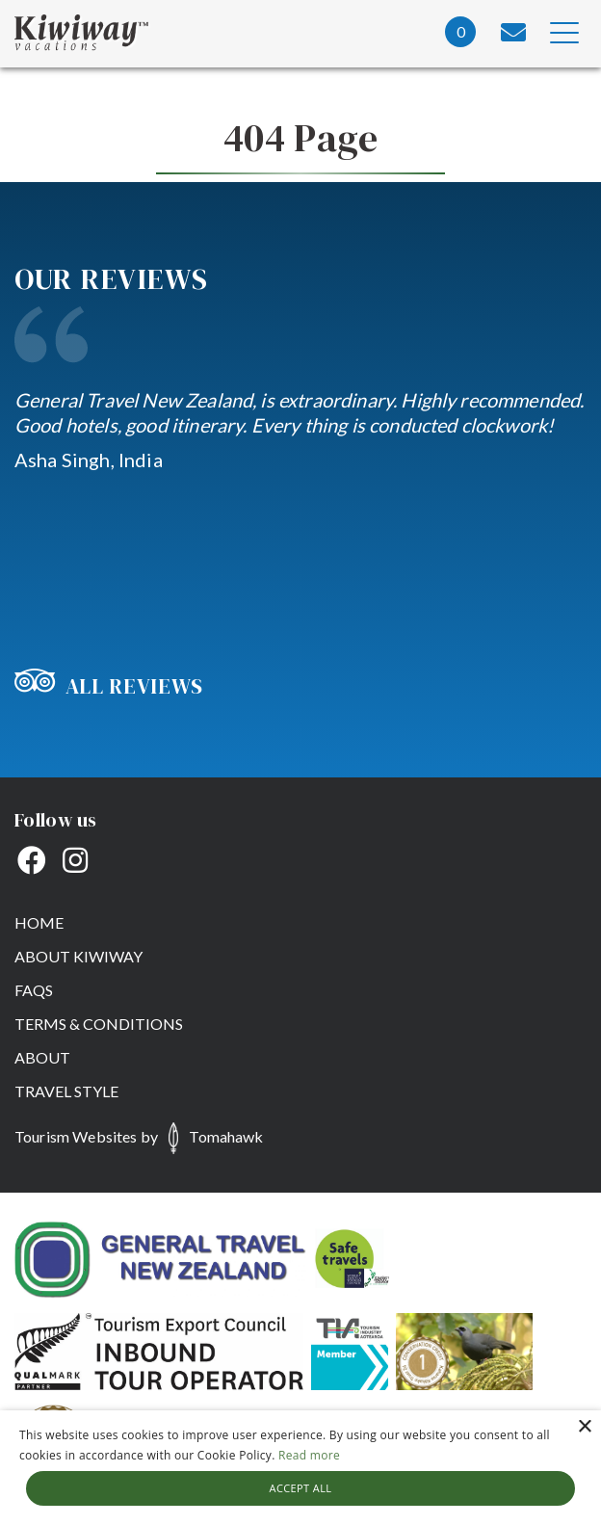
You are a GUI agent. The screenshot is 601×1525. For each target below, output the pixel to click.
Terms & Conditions (98, 1023)
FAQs (33, 990)
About (42, 1057)
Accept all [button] (301, 1488)
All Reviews (108, 685)
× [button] (584, 1427)
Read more (309, 1455)
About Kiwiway (78, 956)
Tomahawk (226, 1136)
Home (39, 922)
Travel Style (66, 1091)
